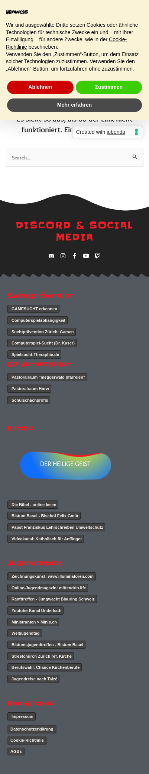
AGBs (16, 751)
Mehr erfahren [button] (74, 105)
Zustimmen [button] (109, 87)
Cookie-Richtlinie (27, 740)
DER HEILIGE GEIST (65, 464)
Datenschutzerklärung (32, 729)
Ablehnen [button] (40, 87)
